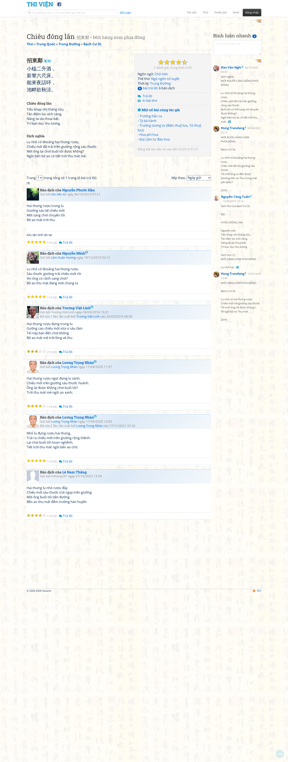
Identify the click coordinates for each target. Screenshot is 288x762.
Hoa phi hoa (149, 188)
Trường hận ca (151, 169)
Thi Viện (40, 4)
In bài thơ (150, 154)
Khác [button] (236, 12)
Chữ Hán (161, 127)
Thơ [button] (205, 12)
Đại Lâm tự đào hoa (155, 192)
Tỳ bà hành (148, 174)
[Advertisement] (144, 47)
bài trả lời (147, 141)
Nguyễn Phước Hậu (78, 357)
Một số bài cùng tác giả (159, 163)
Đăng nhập (252, 12)
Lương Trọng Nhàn (79, 530)
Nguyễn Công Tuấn (235, 286)
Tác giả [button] (191, 12)
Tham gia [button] (220, 12)
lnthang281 (59, 644)
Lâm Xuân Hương (63, 425)
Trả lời (147, 149)
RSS (257, 758)
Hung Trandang (232, 218)
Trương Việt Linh (77, 475)
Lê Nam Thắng (74, 639)
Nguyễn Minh (75, 421)
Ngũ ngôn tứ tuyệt (165, 132)
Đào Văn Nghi (231, 157)
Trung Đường (160, 136)
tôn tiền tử (158, 202)
